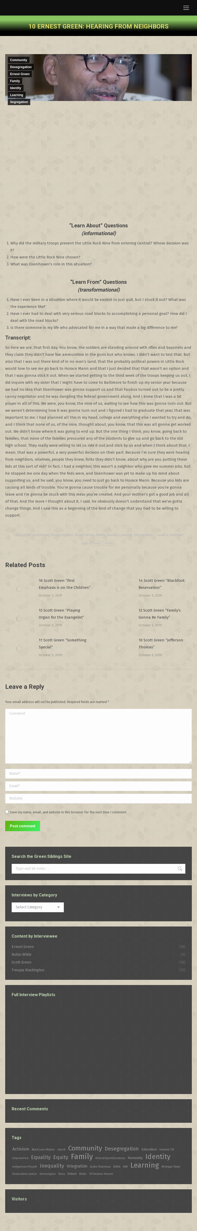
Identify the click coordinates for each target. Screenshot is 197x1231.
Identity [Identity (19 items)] (157, 1157)
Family (15, 81)
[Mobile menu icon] (186, 7)
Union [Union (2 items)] (72, 1173)
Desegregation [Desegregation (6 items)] (122, 1149)
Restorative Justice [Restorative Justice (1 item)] (24, 1174)
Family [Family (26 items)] (82, 1156)
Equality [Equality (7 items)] (41, 1157)
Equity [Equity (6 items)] (60, 1157)
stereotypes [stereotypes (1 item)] (48, 1174)
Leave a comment (170, 535)
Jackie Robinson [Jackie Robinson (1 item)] (100, 1166)
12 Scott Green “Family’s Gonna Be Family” (160, 614)
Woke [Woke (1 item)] (82, 1174)
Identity (15, 88)
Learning (16, 95)
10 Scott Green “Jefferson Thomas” (161, 643)
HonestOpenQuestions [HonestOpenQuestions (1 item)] (110, 1158)
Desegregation (21, 67)
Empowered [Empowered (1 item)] (20, 1158)
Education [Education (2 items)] (149, 1149)
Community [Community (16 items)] (85, 1148)
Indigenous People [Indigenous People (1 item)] (24, 1166)
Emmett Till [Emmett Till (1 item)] (167, 1149)
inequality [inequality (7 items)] (52, 1166)
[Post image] (19, 588)
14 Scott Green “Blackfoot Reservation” (162, 584)
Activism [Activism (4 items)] (20, 1149)
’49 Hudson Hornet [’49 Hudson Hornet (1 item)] (101, 1174)
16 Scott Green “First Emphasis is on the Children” (64, 584)
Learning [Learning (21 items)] (144, 1165)
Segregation (19, 102)
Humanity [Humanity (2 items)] (135, 1158)
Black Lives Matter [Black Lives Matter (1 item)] (43, 1149)
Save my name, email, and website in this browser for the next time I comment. (68, 812)
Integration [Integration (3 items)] (77, 1166)
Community (18, 60)
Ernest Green (19, 74)
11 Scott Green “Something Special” (62, 643)
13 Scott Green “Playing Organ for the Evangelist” (61, 614)
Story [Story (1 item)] (61, 1174)
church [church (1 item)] (61, 1149)
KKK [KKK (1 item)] (125, 1166)
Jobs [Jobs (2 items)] (116, 1166)
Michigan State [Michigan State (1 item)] (171, 1166)
